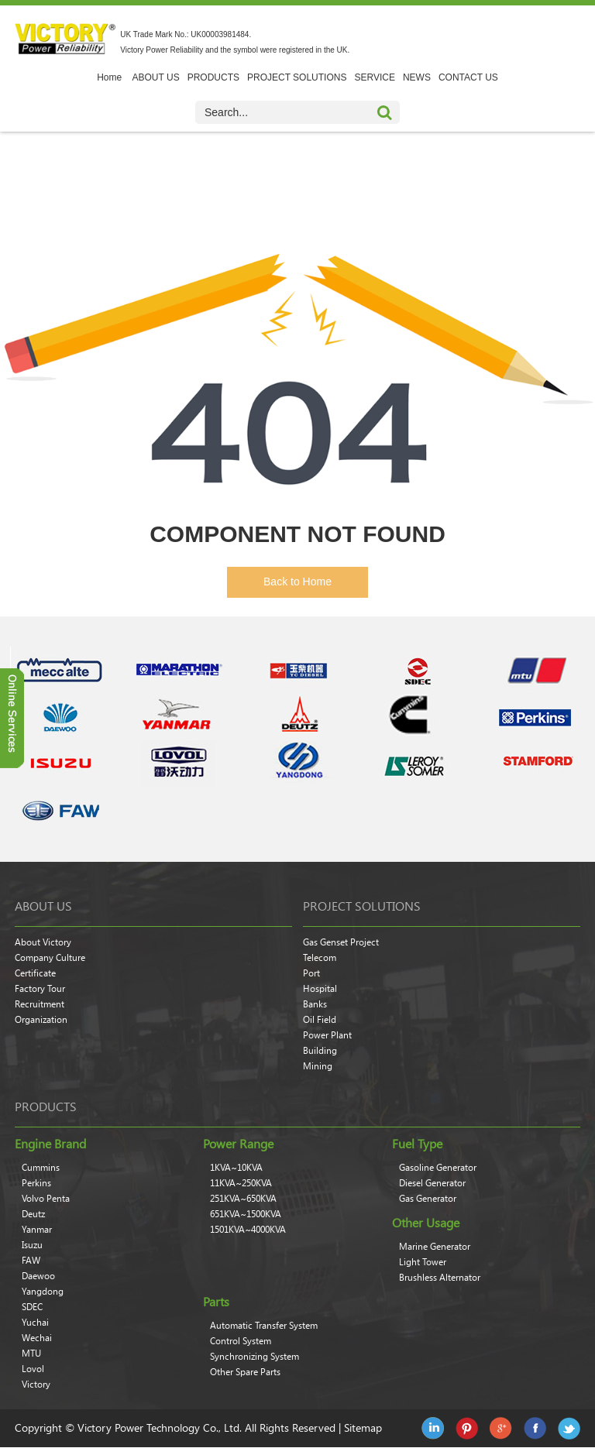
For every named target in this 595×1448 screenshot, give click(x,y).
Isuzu (32, 1245)
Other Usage (425, 1223)
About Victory (43, 942)
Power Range (238, 1144)
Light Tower (422, 1262)
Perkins (36, 1183)
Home (109, 77)
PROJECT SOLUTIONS (296, 77)
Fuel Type (417, 1144)
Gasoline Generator (437, 1167)
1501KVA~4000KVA (248, 1229)
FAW (31, 1260)
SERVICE (374, 77)
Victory (36, 1384)
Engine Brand (50, 1144)
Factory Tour (40, 988)
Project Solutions (362, 906)
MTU (31, 1353)
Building (320, 1050)
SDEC (32, 1307)
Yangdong (43, 1291)
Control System (240, 1341)
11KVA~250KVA (241, 1183)
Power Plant (327, 1035)
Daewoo (38, 1276)
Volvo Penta (46, 1198)
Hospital (320, 988)
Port (311, 973)
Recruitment (39, 1004)
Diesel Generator (432, 1183)
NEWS (417, 77)
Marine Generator (434, 1246)
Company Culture (50, 957)
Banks (315, 1004)
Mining (317, 1066)
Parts (216, 1302)
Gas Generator (427, 1198)
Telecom (319, 957)
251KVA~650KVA (243, 1198)
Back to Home (297, 581)
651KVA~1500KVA (245, 1214)
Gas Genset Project (341, 942)
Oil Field (319, 1019)
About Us (43, 906)
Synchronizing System (254, 1356)
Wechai (37, 1338)
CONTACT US (468, 77)
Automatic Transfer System (264, 1325)
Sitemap (363, 1428)
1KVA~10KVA (236, 1167)
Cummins (41, 1167)
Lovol (33, 1369)
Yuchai (35, 1322)
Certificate (35, 973)
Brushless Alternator (439, 1277)
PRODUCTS (213, 77)
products (46, 1106)
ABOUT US (156, 77)
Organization (41, 1019)
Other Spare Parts (245, 1372)
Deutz (33, 1214)
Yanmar (37, 1229)
